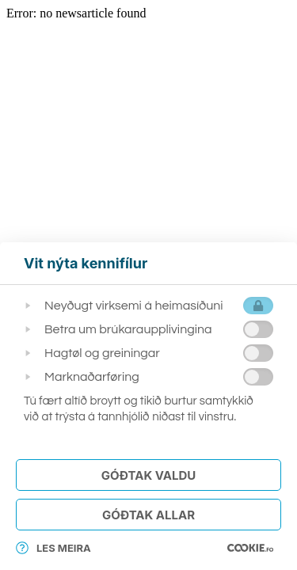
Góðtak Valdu (148, 475)
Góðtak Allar (148, 514)
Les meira (53, 548)
